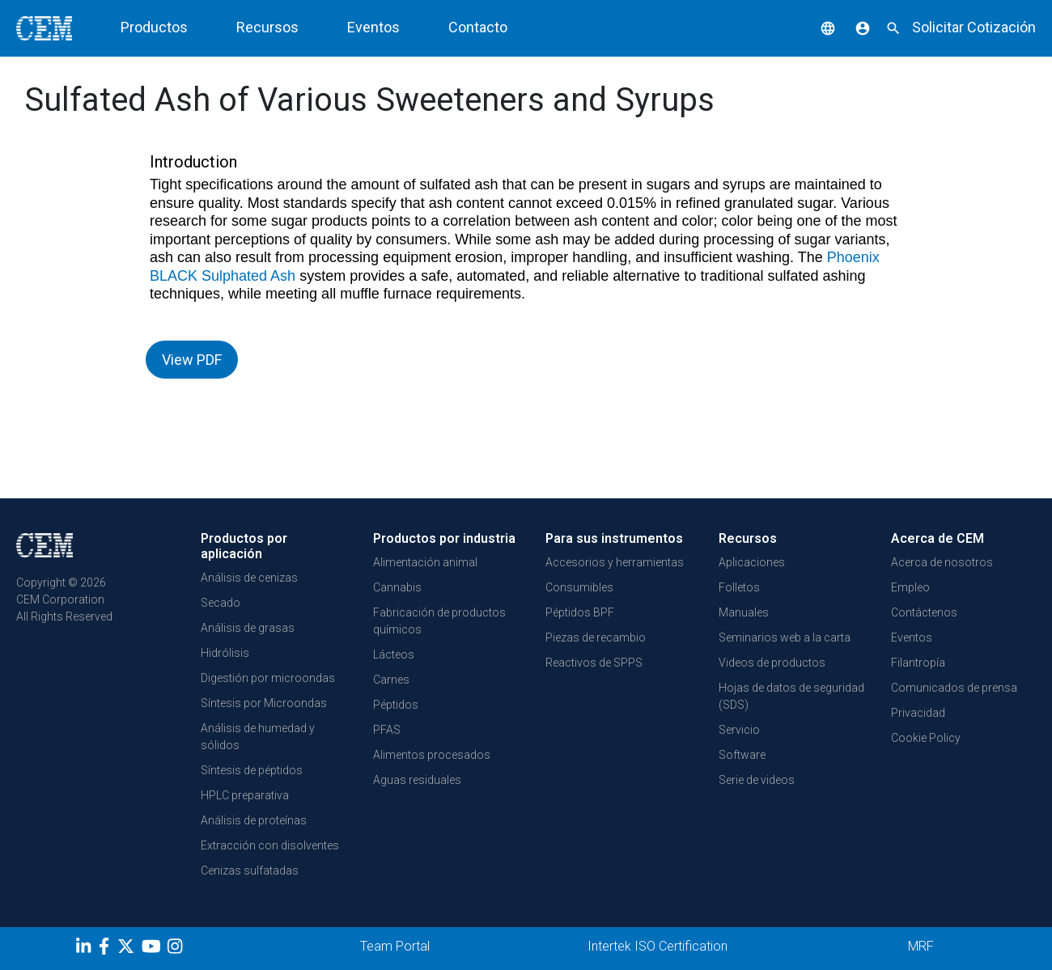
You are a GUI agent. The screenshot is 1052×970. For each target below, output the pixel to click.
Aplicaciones (752, 562)
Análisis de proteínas (254, 820)
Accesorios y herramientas (614, 562)
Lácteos (393, 654)
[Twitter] (127, 949)
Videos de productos (772, 662)
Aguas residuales (417, 779)
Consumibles (579, 587)
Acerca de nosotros (942, 562)
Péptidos (395, 704)
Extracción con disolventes (270, 845)
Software (742, 754)
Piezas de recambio (595, 637)
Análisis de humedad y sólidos (258, 737)
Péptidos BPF (579, 612)
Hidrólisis (225, 652)
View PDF (192, 359)
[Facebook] (108, 949)
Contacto (477, 27)
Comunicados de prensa (954, 687)
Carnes (391, 679)
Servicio (739, 729)
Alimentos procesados (431, 754)
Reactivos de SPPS (594, 662)
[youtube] (153, 949)
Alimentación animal (425, 562)
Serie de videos (757, 779)
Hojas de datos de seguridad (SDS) (791, 696)
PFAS (387, 729)
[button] (815, 27)
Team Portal (395, 946)
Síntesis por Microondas (264, 703)
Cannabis (397, 587)
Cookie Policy (926, 737)
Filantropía (918, 662)
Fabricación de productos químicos (439, 621)
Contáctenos (924, 612)
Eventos (373, 27)
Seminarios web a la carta (785, 637)
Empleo (910, 587)
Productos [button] (154, 27)
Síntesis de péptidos (252, 770)
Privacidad (918, 712)
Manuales (744, 612)
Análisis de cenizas (249, 577)
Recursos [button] (267, 27)
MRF (921, 946)
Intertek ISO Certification (657, 946)
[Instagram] (177, 949)
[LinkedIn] (85, 949)
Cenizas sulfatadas (250, 870)
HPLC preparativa (245, 795)
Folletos (739, 587)
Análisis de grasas (248, 627)
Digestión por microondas (268, 677)
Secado (220, 602)
